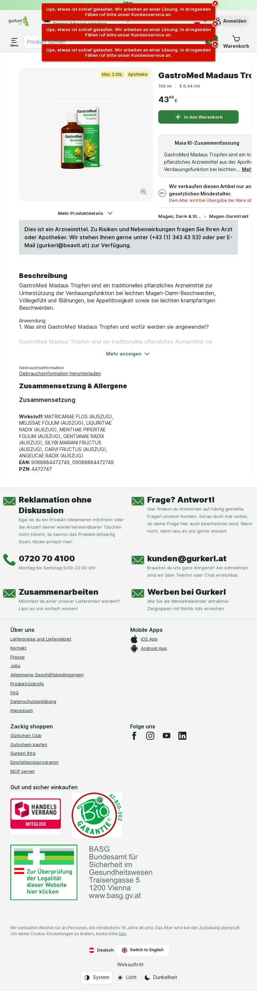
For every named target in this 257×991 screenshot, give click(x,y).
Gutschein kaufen (28, 744)
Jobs (15, 665)
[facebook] (134, 736)
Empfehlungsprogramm (34, 762)
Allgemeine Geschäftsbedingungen (47, 674)
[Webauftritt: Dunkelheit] (160, 977)
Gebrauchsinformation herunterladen (60, 373)
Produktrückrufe (27, 683)
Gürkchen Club (25, 735)
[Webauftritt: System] (96, 977)
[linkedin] (182, 736)
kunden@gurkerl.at (187, 558)
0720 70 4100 (47, 558)
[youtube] (166, 736)
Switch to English (143, 950)
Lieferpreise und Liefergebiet (40, 639)
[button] (230, 21)
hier (122, 933)
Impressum (21, 710)
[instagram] (150, 736)
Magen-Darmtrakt (229, 216)
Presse (17, 657)
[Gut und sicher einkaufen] (97, 815)
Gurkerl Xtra (22, 753)
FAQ (14, 692)
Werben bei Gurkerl (186, 592)
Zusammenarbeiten (58, 592)
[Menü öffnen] (14, 41)
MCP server (22, 771)
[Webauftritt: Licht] (127, 977)
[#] (43, 872)
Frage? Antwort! (181, 500)
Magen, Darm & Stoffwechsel (179, 216)
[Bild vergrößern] (143, 191)
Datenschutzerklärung (33, 701)
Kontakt (18, 648)
